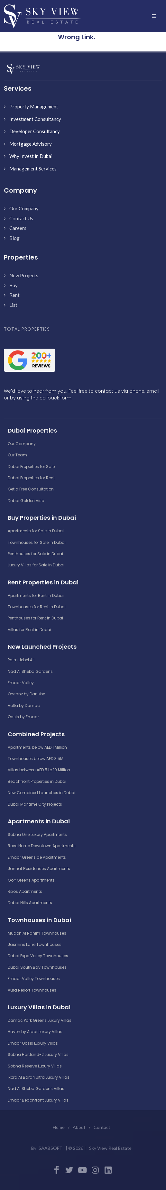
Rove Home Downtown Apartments (42, 845)
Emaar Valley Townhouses (34, 978)
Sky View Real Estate (110, 1148)
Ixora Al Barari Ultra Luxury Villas (38, 1077)
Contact (102, 1127)
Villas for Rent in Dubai (29, 629)
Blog (14, 238)
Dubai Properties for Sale (31, 466)
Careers (17, 228)
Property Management (33, 106)
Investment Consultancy (35, 119)
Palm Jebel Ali (21, 660)
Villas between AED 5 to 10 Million (39, 770)
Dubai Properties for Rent (31, 478)
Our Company (24, 208)
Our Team (17, 455)
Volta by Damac (24, 705)
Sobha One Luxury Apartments (37, 834)
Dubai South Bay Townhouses (37, 967)
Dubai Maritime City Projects (35, 804)
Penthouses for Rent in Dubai (35, 618)
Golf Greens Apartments (31, 880)
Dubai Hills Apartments (30, 902)
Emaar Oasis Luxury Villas (33, 1043)
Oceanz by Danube (26, 694)
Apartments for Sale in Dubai (36, 531)
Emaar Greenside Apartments (37, 857)
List (13, 305)
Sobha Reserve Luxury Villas (35, 1066)
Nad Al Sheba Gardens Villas (36, 1088)
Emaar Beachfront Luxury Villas (38, 1100)
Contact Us (21, 218)
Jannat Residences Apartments (39, 868)
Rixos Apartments (25, 891)
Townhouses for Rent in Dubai (37, 606)
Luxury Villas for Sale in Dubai (36, 565)
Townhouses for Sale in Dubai (37, 542)
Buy (13, 285)
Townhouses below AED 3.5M (35, 758)
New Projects (23, 275)
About (79, 1127)
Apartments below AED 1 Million (37, 747)
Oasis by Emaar (23, 716)
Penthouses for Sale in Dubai (35, 553)
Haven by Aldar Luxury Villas (35, 1031)
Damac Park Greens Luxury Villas (39, 1020)
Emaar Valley (21, 682)
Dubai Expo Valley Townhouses (38, 955)
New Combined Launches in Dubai (41, 792)
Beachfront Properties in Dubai (37, 781)
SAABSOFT (50, 1148)
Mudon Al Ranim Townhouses (37, 933)
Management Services (33, 168)
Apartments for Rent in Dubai (36, 595)
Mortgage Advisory (30, 144)
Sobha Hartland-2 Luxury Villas (38, 1054)
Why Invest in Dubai (30, 156)
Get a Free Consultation (31, 489)
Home (59, 1127)
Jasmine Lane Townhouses (34, 944)
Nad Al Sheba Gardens (30, 671)
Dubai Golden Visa (26, 500)
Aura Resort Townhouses (32, 990)
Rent (14, 295)
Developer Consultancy (34, 131)
